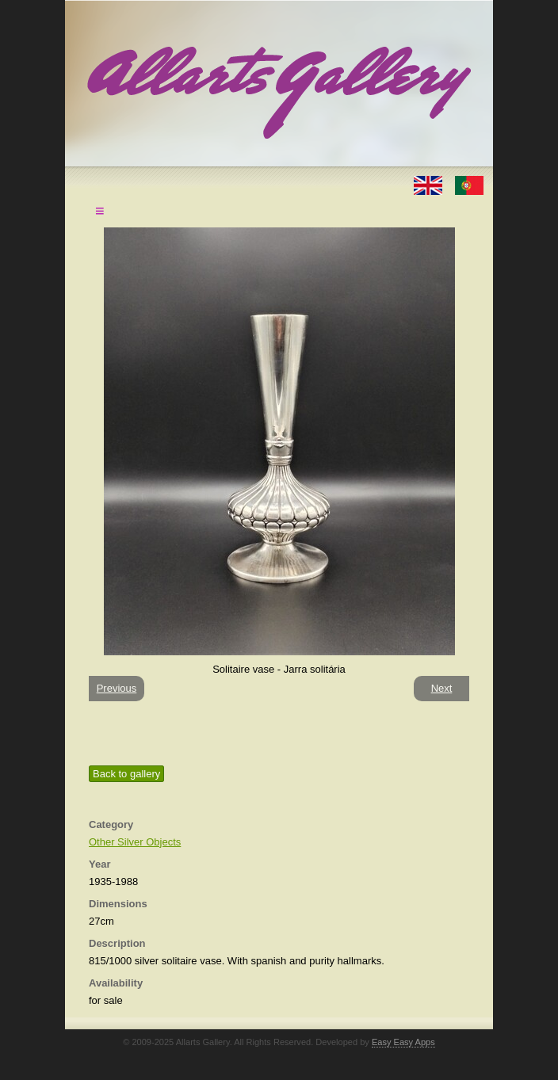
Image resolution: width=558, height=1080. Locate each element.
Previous (117, 688)
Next (442, 688)
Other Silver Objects (135, 842)
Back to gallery (126, 774)
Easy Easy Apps (403, 1042)
